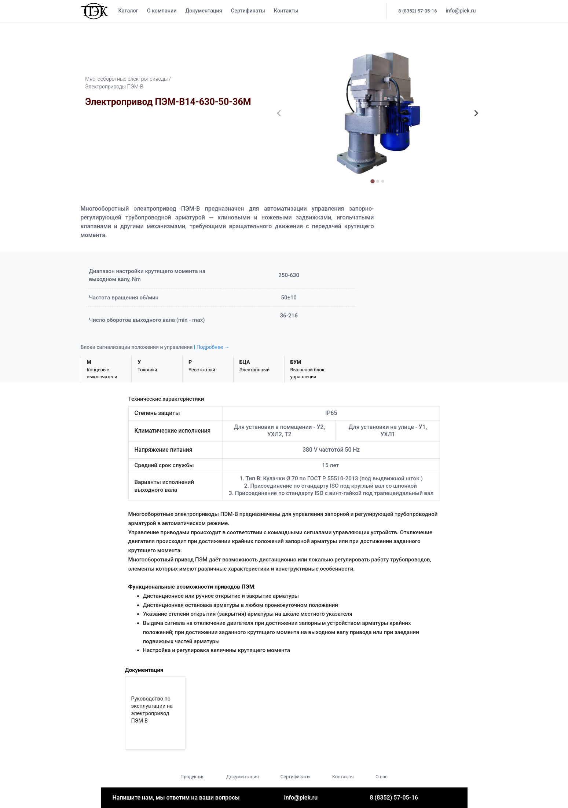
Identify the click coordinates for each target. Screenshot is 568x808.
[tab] (372, 181)
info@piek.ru (461, 11)
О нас (381, 776)
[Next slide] (476, 113)
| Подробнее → (212, 347)
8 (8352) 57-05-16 (417, 11)
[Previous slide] (279, 113)
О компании (162, 11)
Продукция (192, 776)
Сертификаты (248, 11)
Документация (203, 11)
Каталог (128, 11)
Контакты (286, 11)
